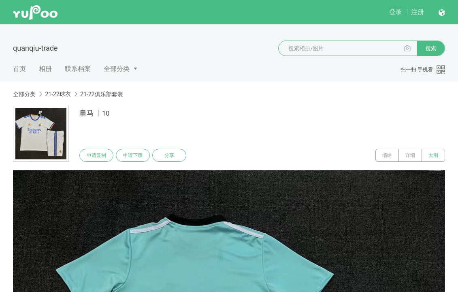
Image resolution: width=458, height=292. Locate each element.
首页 (19, 69)
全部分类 (117, 69)
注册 (417, 12)
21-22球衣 (57, 94)
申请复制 (96, 155)
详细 (410, 155)
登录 (395, 12)
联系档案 (78, 69)
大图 (433, 155)
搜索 (431, 48)
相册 (45, 69)
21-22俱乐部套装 (101, 94)
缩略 (387, 155)
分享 (169, 155)
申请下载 (133, 155)
